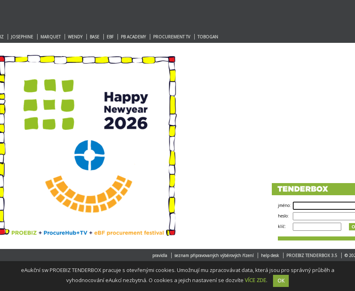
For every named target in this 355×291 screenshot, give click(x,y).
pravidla (159, 255)
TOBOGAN (207, 37)
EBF (110, 37)
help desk (270, 255)
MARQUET (50, 37)
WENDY (75, 37)
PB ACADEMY (133, 37)
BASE (94, 37)
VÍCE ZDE (255, 280)
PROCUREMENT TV (171, 37)
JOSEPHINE (22, 37)
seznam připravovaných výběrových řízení (214, 255)
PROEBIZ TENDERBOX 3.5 (311, 255)
